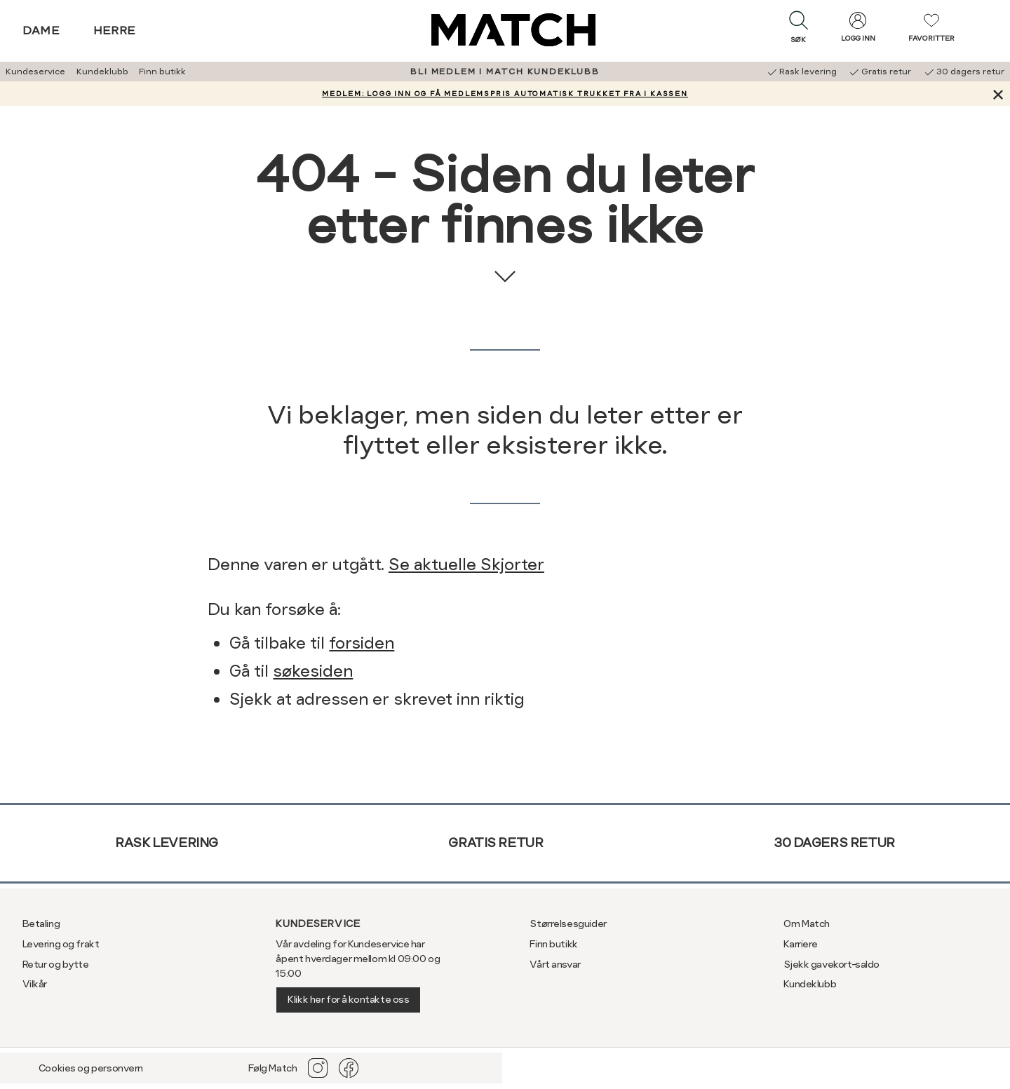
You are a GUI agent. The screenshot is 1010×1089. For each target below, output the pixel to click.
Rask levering (166, 842)
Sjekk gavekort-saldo (831, 964)
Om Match (806, 923)
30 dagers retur (834, 842)
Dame (41, 30)
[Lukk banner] (997, 93)
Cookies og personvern (91, 1068)
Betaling (41, 923)
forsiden (361, 643)
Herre (114, 30)
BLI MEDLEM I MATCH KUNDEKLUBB (504, 71)
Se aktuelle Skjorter (466, 564)
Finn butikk (162, 71)
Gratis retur (495, 842)
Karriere (800, 944)
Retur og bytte (55, 964)
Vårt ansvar (555, 964)
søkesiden (313, 671)
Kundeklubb (102, 71)
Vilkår (34, 984)
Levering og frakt (61, 944)
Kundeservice (35, 71)
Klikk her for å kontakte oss (348, 999)
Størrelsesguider (568, 923)
